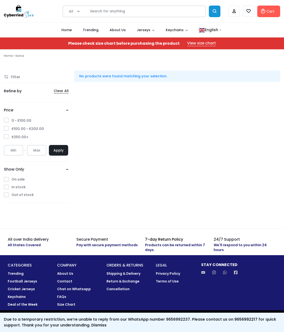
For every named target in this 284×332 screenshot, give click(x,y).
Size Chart (66, 305)
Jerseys (146, 30)
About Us (118, 30)
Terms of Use (167, 281)
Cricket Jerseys (21, 289)
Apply (58, 150)
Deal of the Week (23, 305)
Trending (91, 30)
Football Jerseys (22, 281)
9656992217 (246, 319)
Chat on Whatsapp (74, 289)
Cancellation (118, 289)
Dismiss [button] (98, 325)
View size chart (201, 43)
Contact (64, 281)
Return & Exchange (122, 281)
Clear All (61, 91)
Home (66, 30)
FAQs (61, 297)
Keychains (177, 30)
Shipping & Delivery (123, 274)
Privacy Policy (168, 274)
